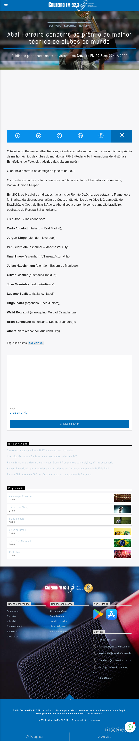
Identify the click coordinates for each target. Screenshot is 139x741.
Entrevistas (13, 631)
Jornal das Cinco (18, 507)
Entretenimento (15, 626)
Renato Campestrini (60, 631)
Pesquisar (34, 737)
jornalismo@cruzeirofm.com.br (115, 660)
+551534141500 (107, 639)
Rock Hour (15, 552)
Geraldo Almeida (59, 621)
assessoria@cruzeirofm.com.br (115, 653)
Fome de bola (16, 518)
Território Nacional (20, 541)
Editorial (11, 621)
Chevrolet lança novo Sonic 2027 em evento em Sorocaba (40, 450)
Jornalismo (13, 611)
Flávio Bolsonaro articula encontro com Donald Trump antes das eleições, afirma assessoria (60, 462)
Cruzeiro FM (19, 412)
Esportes (70, 25)
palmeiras (36, 343)
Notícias (84, 25)
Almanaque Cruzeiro (20, 496)
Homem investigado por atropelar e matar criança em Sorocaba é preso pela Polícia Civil (58, 468)
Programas (13, 636)
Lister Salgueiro (58, 626)
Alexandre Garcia (59, 611)
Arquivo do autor (69, 424)
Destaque (55, 25)
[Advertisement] (69, 104)
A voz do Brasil (17, 530)
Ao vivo (104, 737)
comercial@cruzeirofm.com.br (114, 646)
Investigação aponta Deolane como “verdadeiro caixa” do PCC (42, 456)
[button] (130, 727)
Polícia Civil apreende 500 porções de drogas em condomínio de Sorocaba (49, 474)
